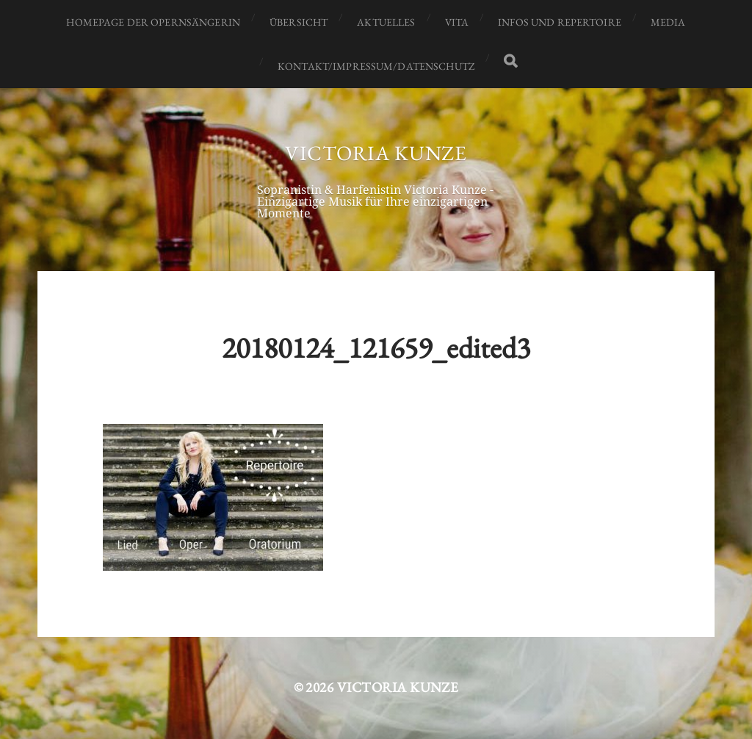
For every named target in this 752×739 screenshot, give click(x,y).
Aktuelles (386, 22)
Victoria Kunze (376, 153)
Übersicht (299, 22)
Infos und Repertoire (559, 22)
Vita (457, 22)
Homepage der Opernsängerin (153, 22)
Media (668, 22)
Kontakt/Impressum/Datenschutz (376, 66)
